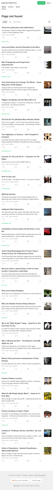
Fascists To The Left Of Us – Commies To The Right (21, 158)
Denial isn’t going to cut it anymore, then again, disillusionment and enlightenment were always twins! (21, 347)
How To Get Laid (8, 177)
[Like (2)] (3, 110)
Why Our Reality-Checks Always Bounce (18, 304)
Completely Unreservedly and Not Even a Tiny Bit (21, 230)
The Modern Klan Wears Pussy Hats (14, 67)
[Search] (49, 22)
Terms (31, 475)
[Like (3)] (3, 72)
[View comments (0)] (16, 95)
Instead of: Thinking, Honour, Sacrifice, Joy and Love (21, 432)
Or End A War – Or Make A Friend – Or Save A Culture (21, 179)
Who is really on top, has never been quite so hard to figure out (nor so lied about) (21, 454)
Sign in (49, 3)
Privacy (25, 475)
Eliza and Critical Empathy (13, 291)
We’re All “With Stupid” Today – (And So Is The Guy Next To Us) (21, 324)
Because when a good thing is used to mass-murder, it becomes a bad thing (20, 270)
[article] (26, 32)
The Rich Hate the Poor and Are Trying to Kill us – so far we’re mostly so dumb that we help (21, 51)
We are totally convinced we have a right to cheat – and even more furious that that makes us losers (21, 437)
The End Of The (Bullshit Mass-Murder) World (20, 119)
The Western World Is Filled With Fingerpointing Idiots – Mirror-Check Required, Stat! (21, 31)
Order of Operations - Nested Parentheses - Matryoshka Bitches (20, 449)
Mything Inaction (9, 194)
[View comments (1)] (16, 37)
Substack (17, 486)
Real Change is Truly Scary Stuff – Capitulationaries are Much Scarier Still (21, 400)
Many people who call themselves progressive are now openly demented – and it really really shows (21, 235)
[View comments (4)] (16, 57)
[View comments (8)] (16, 460)
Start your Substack (20, 480)
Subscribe (41, 3)
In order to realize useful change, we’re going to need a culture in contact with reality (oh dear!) (21, 329)
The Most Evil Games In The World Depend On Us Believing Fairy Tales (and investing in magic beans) (20, 198)
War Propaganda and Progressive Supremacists (16, 63)
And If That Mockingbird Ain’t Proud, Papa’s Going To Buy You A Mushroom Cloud (20, 252)
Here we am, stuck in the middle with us (16, 162)
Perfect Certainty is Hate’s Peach (15, 411)
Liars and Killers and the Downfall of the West (21, 47)
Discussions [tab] (17, 22)
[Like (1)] (3, 37)
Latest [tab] (5, 22)
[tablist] (12, 22)
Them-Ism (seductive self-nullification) (18, 28)
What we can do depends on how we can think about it (21, 293)
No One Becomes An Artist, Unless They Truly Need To (21, 364)
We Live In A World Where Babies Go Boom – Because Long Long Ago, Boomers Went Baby (21, 382)
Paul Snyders (11, 35)
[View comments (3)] (16, 110)
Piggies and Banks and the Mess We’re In (19, 100)
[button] (3, 7)
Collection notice (39, 475)
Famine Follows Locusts (12, 378)
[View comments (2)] (16, 167)
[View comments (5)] (16, 129)
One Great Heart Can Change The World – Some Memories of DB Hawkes (21, 83)
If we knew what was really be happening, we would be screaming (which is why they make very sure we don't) (21, 257)
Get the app (36, 480)
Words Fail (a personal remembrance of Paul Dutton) (20, 359)
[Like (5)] (3, 147)
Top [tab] (10, 22)
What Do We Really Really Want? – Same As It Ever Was (21, 394)
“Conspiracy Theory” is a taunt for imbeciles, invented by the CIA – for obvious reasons (21, 104)
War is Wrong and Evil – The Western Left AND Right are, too (21, 342)
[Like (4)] (3, 129)
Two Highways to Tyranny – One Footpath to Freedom (20, 136)
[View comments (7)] (16, 388)
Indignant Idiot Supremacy (13, 209)
